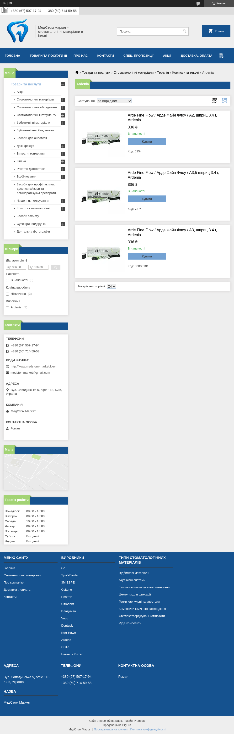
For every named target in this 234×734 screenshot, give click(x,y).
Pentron (66, 597)
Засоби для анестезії (32, 138)
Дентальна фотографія (33, 231)
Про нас (81, 55)
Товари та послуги (46, 55)
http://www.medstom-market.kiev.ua (34, 366)
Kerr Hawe (68, 632)
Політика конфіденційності (147, 729)
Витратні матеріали (31, 153)
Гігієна (21, 161)
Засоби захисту (28, 216)
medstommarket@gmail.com (30, 372)
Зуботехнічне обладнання (35, 130)
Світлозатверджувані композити (142, 616)
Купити (147, 141)
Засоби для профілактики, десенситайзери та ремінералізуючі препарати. (37, 189)
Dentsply (67, 625)
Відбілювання (26, 176)
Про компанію (14, 582)
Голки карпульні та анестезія (139, 601)
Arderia (66, 640)
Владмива (68, 611)
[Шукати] (184, 31)
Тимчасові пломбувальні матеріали (144, 587)
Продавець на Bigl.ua (117, 725)
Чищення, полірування (33, 200)
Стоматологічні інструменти (37, 115)
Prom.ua (139, 721)
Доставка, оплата (197, 55)
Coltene (66, 589)
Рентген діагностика (31, 169)
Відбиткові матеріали (134, 573)
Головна (12, 55)
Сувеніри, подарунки (31, 224)
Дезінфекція (25, 146)
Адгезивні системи (132, 580)
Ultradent (67, 604)
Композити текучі (185, 72)
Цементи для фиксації (135, 594)
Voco (64, 618)
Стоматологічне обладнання (37, 107)
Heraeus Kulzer (72, 654)
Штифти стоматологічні (33, 208)
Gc (63, 568)
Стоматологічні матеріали (134, 72)
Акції (167, 55)
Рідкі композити (130, 623)
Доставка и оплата (17, 589)
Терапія (163, 72)
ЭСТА (65, 647)
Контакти (105, 55)
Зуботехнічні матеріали (33, 122)
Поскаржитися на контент (111, 729)
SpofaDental (69, 575)
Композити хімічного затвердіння (142, 609)
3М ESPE (67, 582)
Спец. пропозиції (138, 55)
